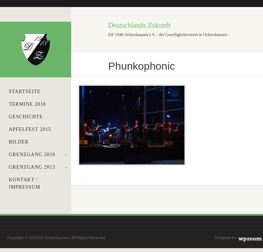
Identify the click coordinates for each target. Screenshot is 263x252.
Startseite (24, 91)
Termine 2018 (27, 104)
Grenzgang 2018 (38, 154)
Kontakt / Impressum (24, 183)
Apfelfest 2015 (30, 129)
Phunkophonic (141, 66)
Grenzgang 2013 (38, 167)
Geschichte (26, 116)
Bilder (19, 142)
